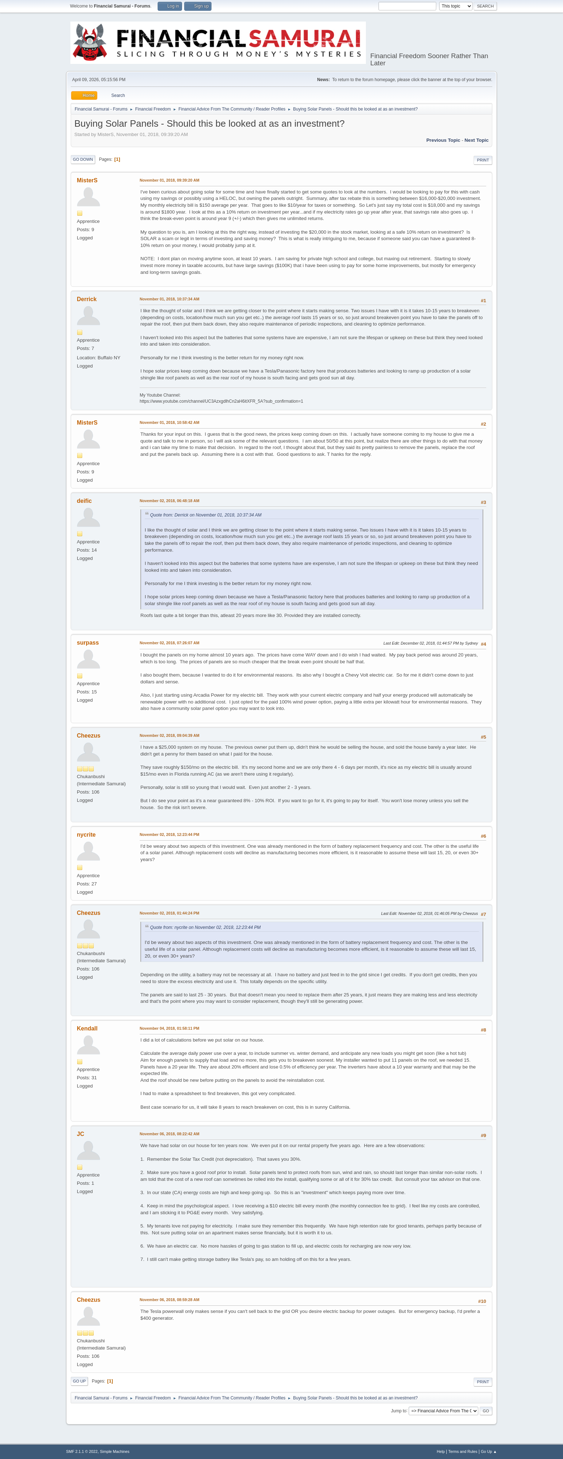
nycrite (86, 835)
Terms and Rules (463, 1451)
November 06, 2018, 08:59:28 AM (169, 1299)
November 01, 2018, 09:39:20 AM (169, 180)
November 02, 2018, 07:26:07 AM (169, 643)
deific (84, 501)
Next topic (477, 140)
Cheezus (89, 736)
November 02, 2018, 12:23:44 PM (169, 834)
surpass (88, 643)
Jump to (398, 1410)
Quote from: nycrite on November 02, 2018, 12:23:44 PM (205, 927)
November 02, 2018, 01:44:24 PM (169, 913)
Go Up (79, 1381)
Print (483, 160)
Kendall (87, 1028)
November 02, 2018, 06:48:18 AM (169, 501)
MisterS (87, 180)
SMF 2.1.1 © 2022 (82, 1451)
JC (80, 1134)
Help (441, 1451)
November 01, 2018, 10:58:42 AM (169, 422)
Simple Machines (114, 1451)
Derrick (87, 299)
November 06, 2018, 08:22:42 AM (169, 1134)
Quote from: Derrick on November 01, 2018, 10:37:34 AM (205, 515)
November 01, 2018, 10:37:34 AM (169, 299)
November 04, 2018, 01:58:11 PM (169, 1028)
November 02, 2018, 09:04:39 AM (169, 735)
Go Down (83, 159)
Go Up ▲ (489, 1451)
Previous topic (443, 140)
